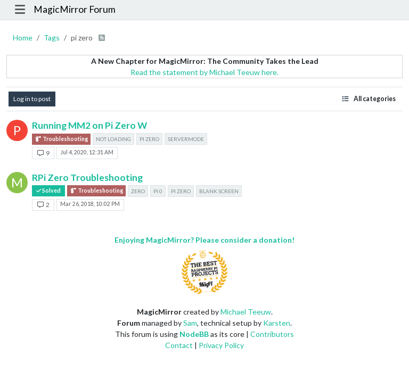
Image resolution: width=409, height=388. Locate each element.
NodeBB (194, 334)
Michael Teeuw (245, 311)
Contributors (272, 334)
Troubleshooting (61, 139)
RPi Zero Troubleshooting (87, 177)
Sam (190, 322)
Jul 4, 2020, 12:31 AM (86, 152)
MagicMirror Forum (75, 9)
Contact (179, 345)
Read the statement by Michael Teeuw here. (204, 72)
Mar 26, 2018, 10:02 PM (90, 204)
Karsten (276, 322)
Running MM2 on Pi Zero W (89, 125)
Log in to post (32, 99)
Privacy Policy (221, 345)
